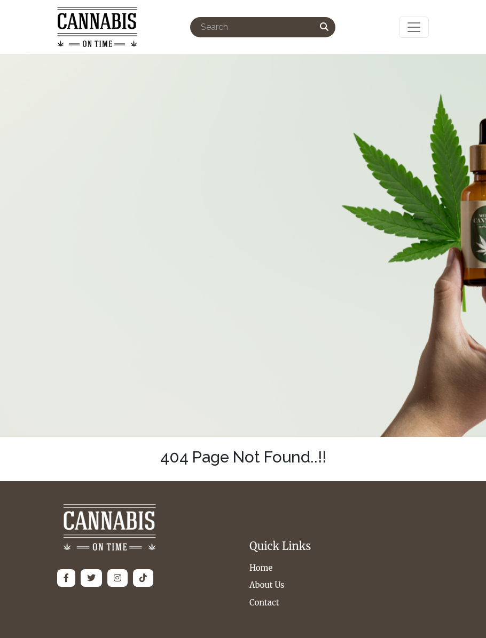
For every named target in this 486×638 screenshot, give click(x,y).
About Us (266, 585)
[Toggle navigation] (414, 27)
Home (260, 568)
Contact (264, 602)
